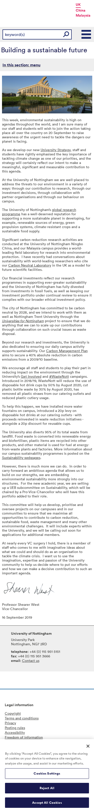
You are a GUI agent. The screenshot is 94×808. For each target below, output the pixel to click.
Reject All (47, 790)
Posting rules (15, 727)
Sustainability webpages (21, 457)
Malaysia (83, 15)
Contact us (30, 660)
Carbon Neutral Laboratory (29, 265)
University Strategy (55, 149)
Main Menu (86, 34)
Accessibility (15, 732)
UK (78, 4)
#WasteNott (59, 376)
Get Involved (31, 376)
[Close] (87, 748)
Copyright (13, 713)
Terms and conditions (22, 718)
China (80, 10)
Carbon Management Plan (67, 350)
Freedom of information (24, 737)
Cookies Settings (47, 776)
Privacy (10, 722)
